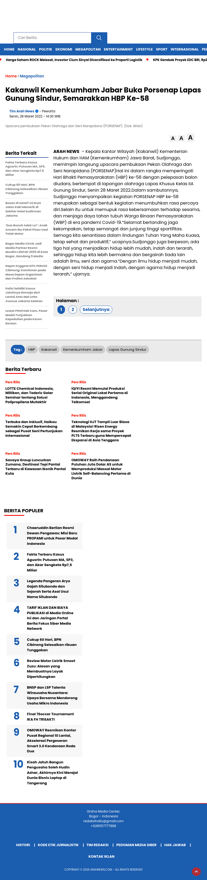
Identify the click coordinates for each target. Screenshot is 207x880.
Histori (23, 844)
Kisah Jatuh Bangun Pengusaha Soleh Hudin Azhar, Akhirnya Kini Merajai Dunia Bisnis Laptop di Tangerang (52, 773)
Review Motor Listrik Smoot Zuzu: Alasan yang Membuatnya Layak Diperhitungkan (51, 668)
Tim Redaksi (98, 844)
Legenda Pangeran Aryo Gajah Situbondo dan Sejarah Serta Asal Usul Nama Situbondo (48, 588)
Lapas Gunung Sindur (127, 349)
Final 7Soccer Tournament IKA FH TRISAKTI (50, 716)
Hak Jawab (175, 844)
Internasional (185, 49)
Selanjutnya (96, 309)
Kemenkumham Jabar (82, 349)
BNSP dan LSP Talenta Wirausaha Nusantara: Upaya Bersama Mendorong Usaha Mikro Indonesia (52, 695)
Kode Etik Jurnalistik (58, 844)
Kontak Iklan (101, 856)
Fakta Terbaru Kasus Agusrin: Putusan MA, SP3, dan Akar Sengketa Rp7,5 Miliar (50, 562)
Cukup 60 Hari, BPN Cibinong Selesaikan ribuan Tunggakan (52, 645)
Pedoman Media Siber (136, 844)
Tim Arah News (21, 111)
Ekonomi (64, 49)
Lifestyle (144, 49)
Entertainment (118, 49)
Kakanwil (49, 349)
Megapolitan (88, 49)
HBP (31, 349)
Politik (45, 49)
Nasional (27, 49)
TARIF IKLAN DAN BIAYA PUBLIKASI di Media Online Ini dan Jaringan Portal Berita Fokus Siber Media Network (50, 618)
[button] (173, 138)
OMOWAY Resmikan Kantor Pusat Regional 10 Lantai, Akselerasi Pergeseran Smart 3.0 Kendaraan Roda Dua (51, 741)
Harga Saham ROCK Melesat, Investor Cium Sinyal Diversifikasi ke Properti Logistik (74, 60)
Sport (161, 49)
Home (9, 49)
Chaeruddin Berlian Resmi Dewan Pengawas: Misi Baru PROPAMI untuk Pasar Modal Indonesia (52, 535)
